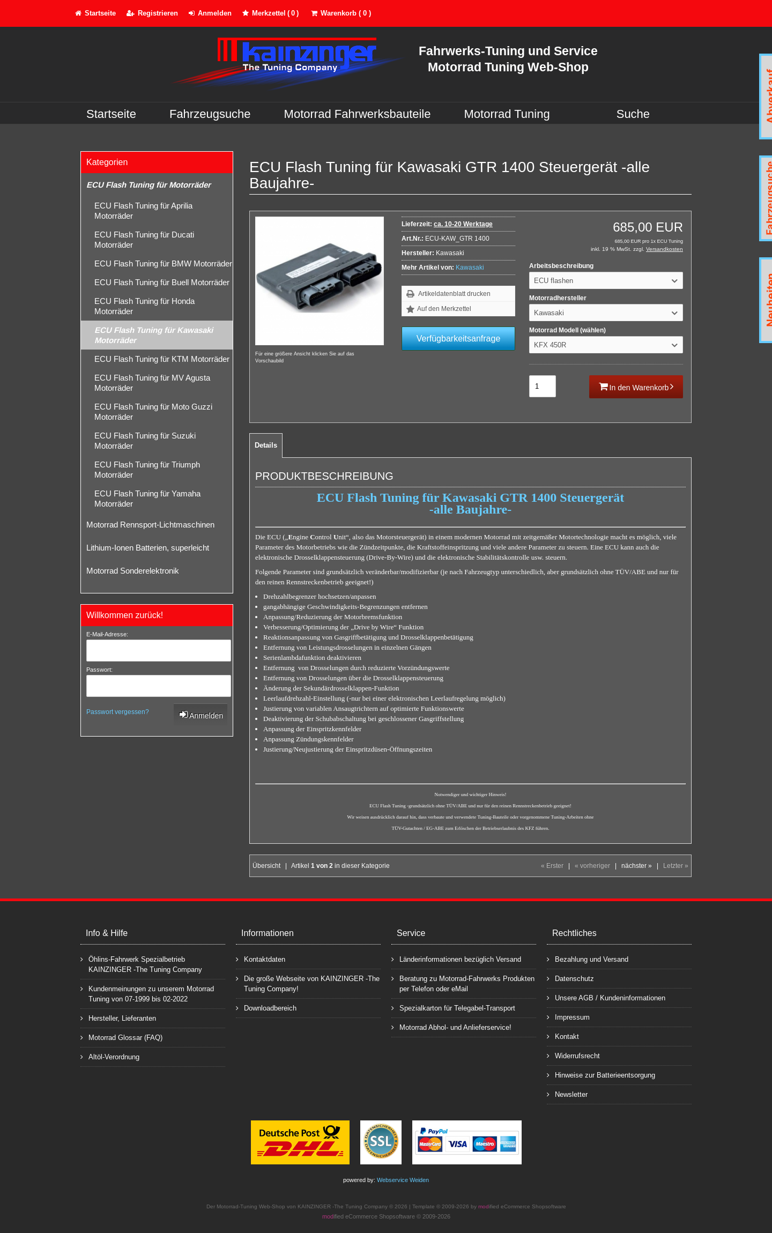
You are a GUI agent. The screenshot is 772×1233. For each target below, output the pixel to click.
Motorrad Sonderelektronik (132, 570)
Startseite (111, 114)
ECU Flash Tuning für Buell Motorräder (161, 282)
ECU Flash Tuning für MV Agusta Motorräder (152, 382)
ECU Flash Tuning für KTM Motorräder (161, 358)
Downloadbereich (266, 1007)
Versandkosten (664, 249)
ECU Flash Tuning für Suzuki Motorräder (145, 440)
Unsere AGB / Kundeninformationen (606, 997)
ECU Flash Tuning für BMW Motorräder (163, 263)
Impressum (568, 1016)
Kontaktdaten (260, 958)
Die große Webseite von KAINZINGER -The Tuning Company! (308, 983)
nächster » (636, 866)
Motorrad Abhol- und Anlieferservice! (451, 1026)
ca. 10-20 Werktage (463, 224)
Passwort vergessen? (117, 712)
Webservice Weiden (403, 1180)
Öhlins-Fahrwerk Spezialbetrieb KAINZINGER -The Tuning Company (141, 964)
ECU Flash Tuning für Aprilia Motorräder (143, 210)
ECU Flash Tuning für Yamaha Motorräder (147, 498)
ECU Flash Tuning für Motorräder (148, 184)
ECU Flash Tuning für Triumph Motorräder (147, 469)
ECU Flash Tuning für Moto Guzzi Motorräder (153, 411)
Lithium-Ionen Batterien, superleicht (147, 547)
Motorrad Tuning (507, 114)
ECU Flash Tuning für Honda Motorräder (144, 306)
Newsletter (567, 1093)
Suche (633, 114)
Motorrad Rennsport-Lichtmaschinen (150, 524)
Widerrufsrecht (573, 1055)
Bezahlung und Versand (587, 958)
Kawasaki (470, 267)
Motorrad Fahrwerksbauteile (357, 114)
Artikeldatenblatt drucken (454, 294)
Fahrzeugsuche (210, 114)
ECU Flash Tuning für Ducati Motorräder (144, 239)
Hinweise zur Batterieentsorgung (601, 1074)
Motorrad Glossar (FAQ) (121, 1037)
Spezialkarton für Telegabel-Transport (453, 1007)
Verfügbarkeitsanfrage (459, 338)
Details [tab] (266, 445)
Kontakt (563, 1036)
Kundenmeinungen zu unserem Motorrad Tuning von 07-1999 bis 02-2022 (147, 993)
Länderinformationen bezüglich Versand (456, 958)
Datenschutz (570, 978)
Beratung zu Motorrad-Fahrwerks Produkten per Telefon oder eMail (463, 983)
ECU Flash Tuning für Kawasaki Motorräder (153, 335)
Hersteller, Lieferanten (118, 1017)
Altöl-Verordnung (109, 1056)
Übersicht (266, 866)
